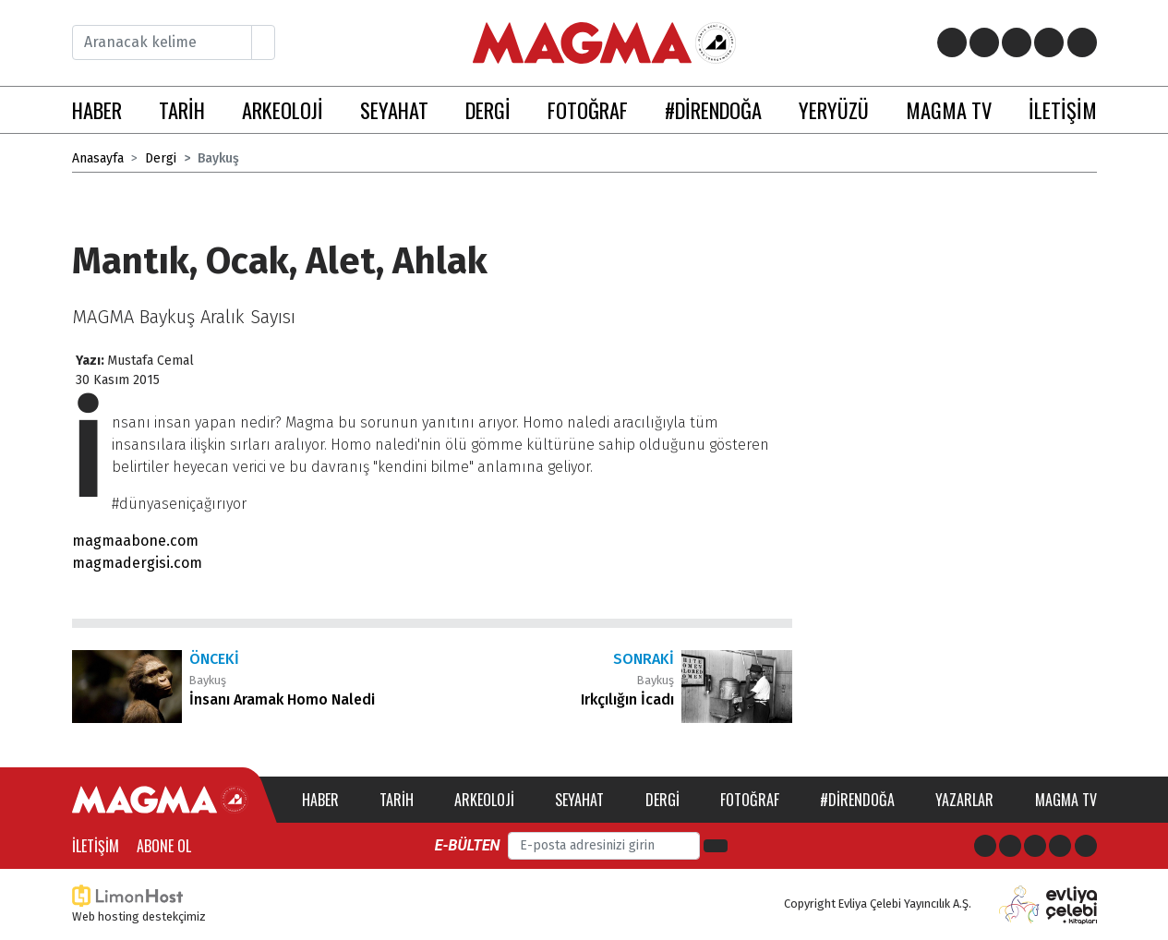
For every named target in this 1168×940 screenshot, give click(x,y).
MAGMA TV (949, 109)
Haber (320, 800)
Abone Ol (164, 846)
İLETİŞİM (1063, 109)
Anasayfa (98, 158)
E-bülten (467, 845)
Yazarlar (964, 800)
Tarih (396, 800)
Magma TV (1066, 800)
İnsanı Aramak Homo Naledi (282, 699)
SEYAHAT (394, 109)
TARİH (182, 109)
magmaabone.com (135, 540)
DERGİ (488, 109)
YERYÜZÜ (834, 109)
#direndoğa (857, 800)
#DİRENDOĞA (713, 109)
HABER (97, 109)
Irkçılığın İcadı (627, 699)
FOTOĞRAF (588, 109)
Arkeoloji (484, 800)
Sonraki (643, 659)
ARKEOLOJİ (282, 109)
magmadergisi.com (137, 563)
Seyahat (579, 800)
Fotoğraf (749, 800)
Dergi (160, 158)
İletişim (95, 846)
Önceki (214, 659)
